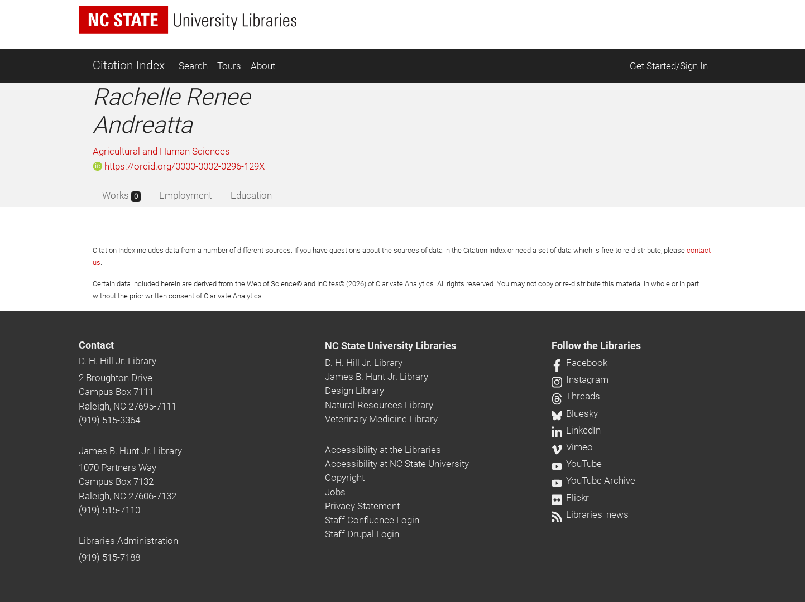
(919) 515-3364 (109, 420)
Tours (229, 65)
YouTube (577, 463)
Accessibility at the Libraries (383, 449)
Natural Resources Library (379, 405)
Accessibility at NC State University (397, 463)
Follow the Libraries (596, 346)
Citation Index (129, 65)
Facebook (579, 362)
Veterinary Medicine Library (381, 419)
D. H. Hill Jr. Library (117, 361)
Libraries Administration (128, 540)
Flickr (570, 497)
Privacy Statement (362, 506)
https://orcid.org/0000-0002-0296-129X (179, 166)
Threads (576, 396)
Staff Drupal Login (362, 534)
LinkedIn (576, 430)
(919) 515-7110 (109, 510)
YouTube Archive (593, 480)
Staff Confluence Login (372, 520)
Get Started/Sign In (669, 65)
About (263, 65)
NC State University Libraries (390, 346)
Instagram (580, 379)
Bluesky (575, 413)
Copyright (345, 477)
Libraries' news (590, 514)
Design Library (354, 390)
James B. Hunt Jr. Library (130, 450)
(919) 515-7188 (109, 557)
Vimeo (572, 446)
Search (193, 65)
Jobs (335, 492)
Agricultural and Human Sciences (161, 151)
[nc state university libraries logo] (187, 20)
